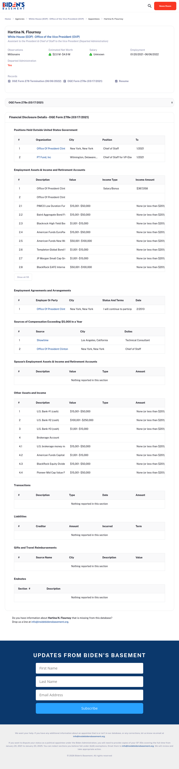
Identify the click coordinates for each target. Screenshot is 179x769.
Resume (124, 81)
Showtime (43, 340)
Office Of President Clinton (52, 148)
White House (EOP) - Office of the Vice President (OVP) (56, 19)
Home (8, 19)
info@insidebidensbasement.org (49, 621)
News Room (165, 6)
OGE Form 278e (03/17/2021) (84, 81)
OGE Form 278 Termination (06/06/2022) (36, 81)
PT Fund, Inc (44, 157)
